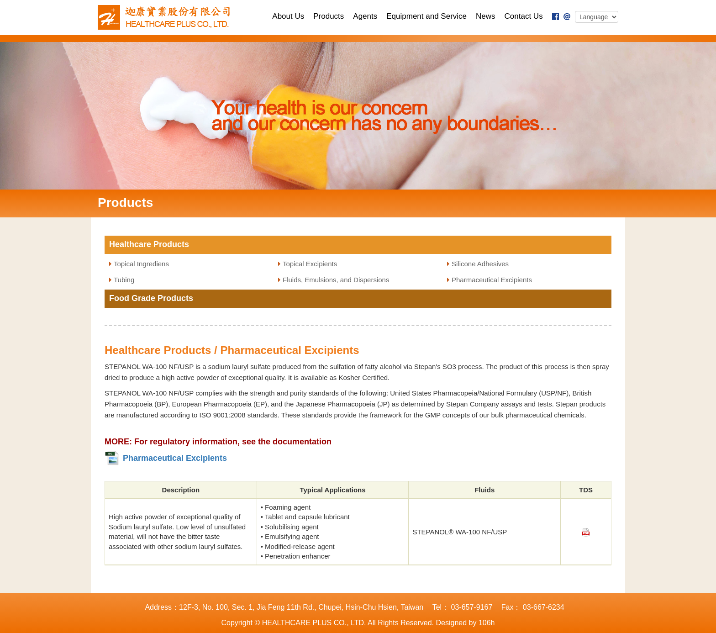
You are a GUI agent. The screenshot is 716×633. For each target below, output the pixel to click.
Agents (365, 16)
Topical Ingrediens (141, 264)
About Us (288, 16)
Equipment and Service (426, 16)
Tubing (124, 280)
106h (487, 623)
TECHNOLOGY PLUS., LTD (167, 17)
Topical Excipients (310, 264)
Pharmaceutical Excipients (492, 280)
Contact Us (524, 16)
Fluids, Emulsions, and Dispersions (336, 280)
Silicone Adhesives (480, 264)
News (485, 16)
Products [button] (328, 16)
